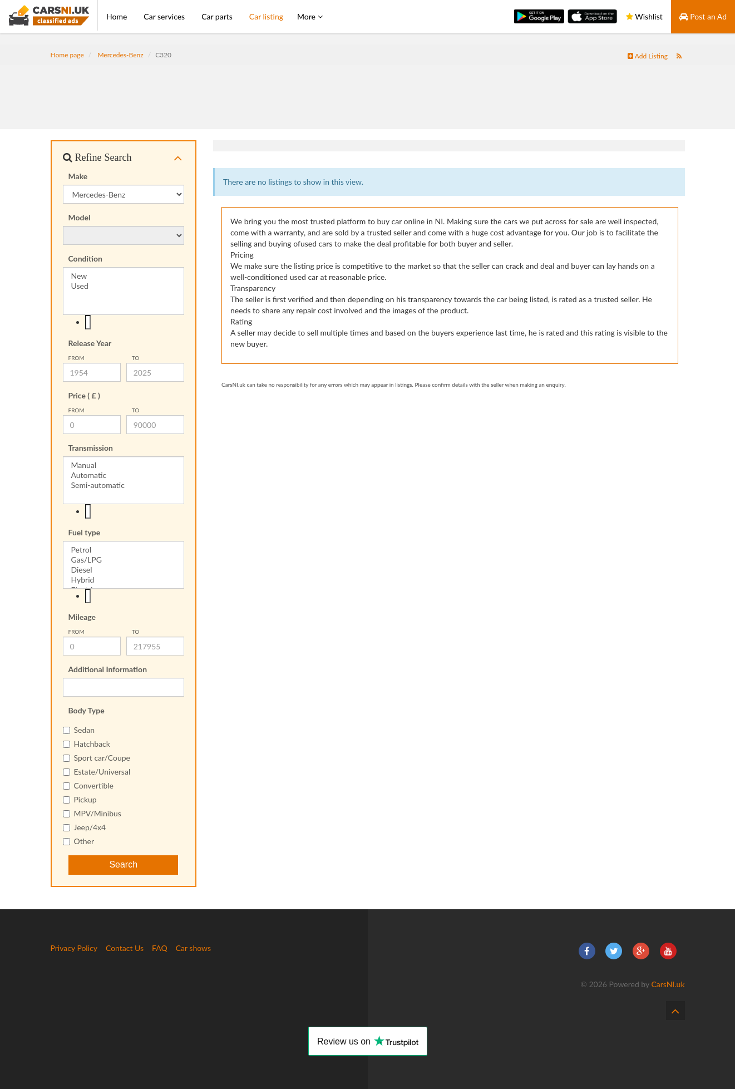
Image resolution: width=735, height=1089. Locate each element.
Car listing (266, 16)
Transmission (90, 447)
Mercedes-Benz (120, 55)
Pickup (80, 799)
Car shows (193, 948)
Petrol (123, 550)
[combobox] (124, 322)
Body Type (86, 710)
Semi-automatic (123, 485)
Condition (85, 258)
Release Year (90, 343)
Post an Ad (703, 16)
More (310, 16)
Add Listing (648, 56)
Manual (123, 465)
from (76, 357)
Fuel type (84, 532)
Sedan (79, 730)
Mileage (82, 617)
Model (79, 217)
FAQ (159, 948)
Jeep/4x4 (84, 827)
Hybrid (123, 580)
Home (116, 16)
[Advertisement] (367, 90)
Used (123, 286)
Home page (67, 55)
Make (78, 176)
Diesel (123, 570)
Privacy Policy (74, 948)
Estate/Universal (97, 771)
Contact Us (125, 948)
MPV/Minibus (92, 813)
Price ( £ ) (84, 395)
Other (79, 841)
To (136, 357)
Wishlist (644, 16)
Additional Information (107, 669)
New (123, 276)
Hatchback (86, 743)
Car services (164, 16)
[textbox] (88, 322)
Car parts (217, 16)
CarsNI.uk (667, 984)
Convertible (88, 785)
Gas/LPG (123, 560)
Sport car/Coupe (96, 757)
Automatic (123, 475)
